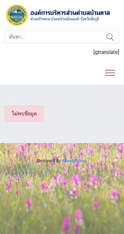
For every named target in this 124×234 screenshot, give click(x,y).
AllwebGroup (74, 160)
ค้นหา (110, 37)
